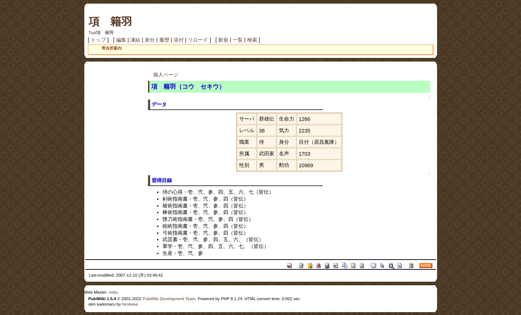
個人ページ (165, 74)
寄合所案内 (112, 48)
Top (92, 32)
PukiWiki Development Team (169, 299)
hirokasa (130, 304)
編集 (121, 40)
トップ (98, 40)
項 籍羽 (110, 22)
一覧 (238, 40)
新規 (223, 40)
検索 (252, 40)
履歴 (164, 40)
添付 (179, 40)
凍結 (135, 40)
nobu (113, 292)
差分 (150, 40)
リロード (198, 40)
